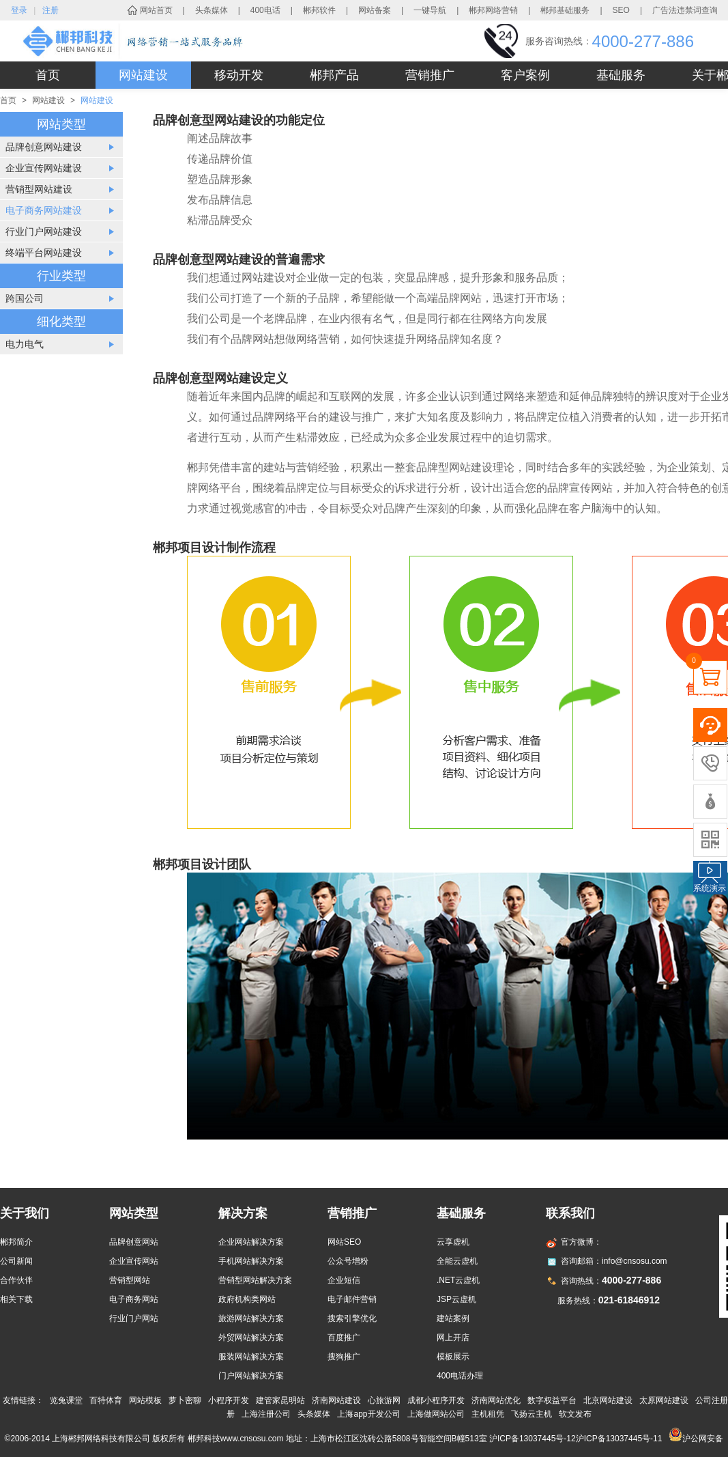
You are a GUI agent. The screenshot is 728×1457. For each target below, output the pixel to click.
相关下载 (16, 1299)
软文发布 (575, 1414)
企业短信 (343, 1280)
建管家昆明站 (280, 1400)
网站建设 (143, 75)
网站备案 (374, 10)
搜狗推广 (343, 1356)
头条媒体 (211, 10)
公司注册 (711, 1400)
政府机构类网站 (247, 1299)
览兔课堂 (66, 1400)
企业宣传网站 (133, 1261)
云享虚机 (453, 1242)
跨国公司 (24, 298)
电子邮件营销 (352, 1299)
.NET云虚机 (458, 1280)
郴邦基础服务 (564, 10)
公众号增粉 (347, 1261)
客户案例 (525, 75)
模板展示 (453, 1356)
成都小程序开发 (436, 1400)
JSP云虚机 (456, 1299)
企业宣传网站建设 (43, 167)
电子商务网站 (133, 1299)
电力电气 (24, 344)
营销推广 (429, 75)
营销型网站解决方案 (255, 1280)
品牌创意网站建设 (43, 146)
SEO (621, 10)
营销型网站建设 (38, 189)
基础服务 (620, 75)
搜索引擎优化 (352, 1318)
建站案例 (453, 1318)
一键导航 (429, 10)
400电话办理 (460, 1376)
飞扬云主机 (531, 1414)
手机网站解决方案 (251, 1261)
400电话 (265, 10)
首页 (47, 75)
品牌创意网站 (133, 1242)
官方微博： (581, 1242)
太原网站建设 (663, 1400)
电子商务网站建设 (43, 210)
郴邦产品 (334, 75)
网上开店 (453, 1337)
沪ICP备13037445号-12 (532, 1438)
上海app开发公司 (368, 1414)
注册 (50, 10)
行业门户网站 (133, 1318)
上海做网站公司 (436, 1414)
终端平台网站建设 (43, 252)
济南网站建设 (336, 1400)
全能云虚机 (457, 1261)
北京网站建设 (607, 1400)
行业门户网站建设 (43, 231)
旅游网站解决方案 (251, 1318)
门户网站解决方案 (251, 1376)
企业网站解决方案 (251, 1242)
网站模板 (145, 1400)
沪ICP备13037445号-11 (619, 1438)
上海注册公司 (266, 1414)
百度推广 (343, 1337)
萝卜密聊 (185, 1400)
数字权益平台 (552, 1400)
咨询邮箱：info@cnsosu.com (614, 1261)
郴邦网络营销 (493, 10)
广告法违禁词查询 (685, 10)
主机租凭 (487, 1414)
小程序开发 (228, 1400)
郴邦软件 (319, 10)
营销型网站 (129, 1280)
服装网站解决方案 (251, 1356)
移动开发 (238, 75)
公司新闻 (16, 1261)
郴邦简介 (16, 1242)
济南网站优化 (496, 1400)
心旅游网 (384, 1400)
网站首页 (156, 10)
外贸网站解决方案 (251, 1337)
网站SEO (344, 1242)
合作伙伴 (16, 1280)
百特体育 (105, 1400)
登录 (19, 10)
